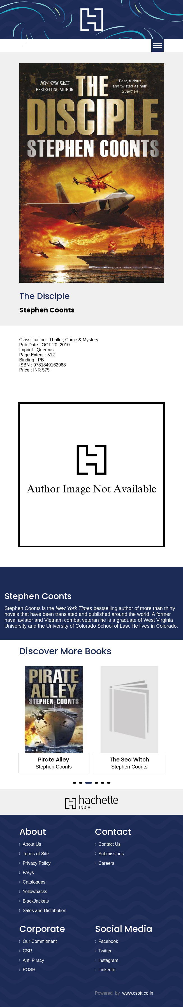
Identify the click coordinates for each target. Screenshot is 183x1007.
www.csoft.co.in (137, 993)
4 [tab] (96, 783)
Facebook (108, 941)
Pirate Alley (53, 759)
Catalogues (34, 882)
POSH (29, 969)
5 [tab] (102, 783)
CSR (27, 950)
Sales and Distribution (44, 910)
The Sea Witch (129, 759)
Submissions (111, 853)
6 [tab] (108, 783)
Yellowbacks (35, 891)
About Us (32, 844)
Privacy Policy (37, 863)
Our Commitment (40, 941)
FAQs (28, 872)
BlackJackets (36, 901)
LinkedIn (106, 969)
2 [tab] (80, 783)
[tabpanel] (54, 719)
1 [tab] (74, 783)
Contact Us (109, 844)
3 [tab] (88, 783)
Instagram (108, 960)
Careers (106, 863)
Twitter (105, 950)
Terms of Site (36, 853)
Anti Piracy (33, 960)
